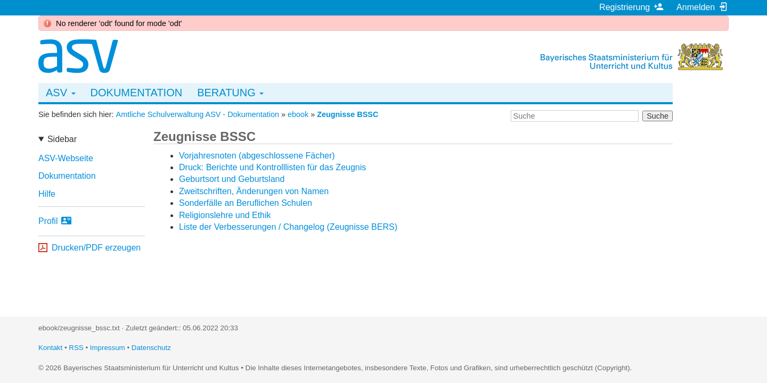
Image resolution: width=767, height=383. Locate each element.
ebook (298, 114)
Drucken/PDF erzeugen (96, 247)
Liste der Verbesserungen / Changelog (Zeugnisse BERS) (288, 226)
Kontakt (50, 348)
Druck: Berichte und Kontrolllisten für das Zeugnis (272, 167)
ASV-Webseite (65, 158)
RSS (76, 348)
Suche (657, 116)
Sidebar (62, 139)
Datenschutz (151, 348)
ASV (61, 92)
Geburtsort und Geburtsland (231, 179)
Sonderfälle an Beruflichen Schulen (245, 202)
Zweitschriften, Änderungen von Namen (254, 191)
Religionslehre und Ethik (225, 215)
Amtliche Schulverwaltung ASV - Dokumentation (197, 114)
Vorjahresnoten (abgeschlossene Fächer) (257, 155)
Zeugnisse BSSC (347, 114)
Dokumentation (137, 92)
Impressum (107, 348)
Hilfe (46, 193)
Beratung (230, 92)
